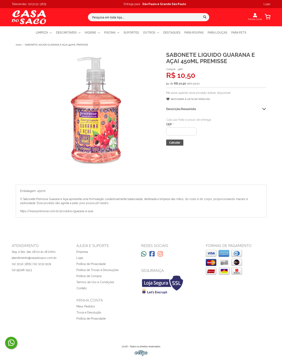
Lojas (79, 257)
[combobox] (148, 17)
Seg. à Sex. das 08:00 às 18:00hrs (34, 251)
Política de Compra (88, 276)
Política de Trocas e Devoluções (97, 270)
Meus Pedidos (85, 306)
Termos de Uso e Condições (95, 282)
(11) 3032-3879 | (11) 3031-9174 (31, 264)
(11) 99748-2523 (22, 270)
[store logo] (29, 17)
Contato (81, 288)
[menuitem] (44, 32)
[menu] (141, 32)
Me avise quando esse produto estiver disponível (198, 92)
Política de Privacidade (91, 264)
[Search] (204, 17)
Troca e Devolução (88, 312)
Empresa (82, 251)
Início (18, 44)
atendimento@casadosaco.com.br (34, 257)
